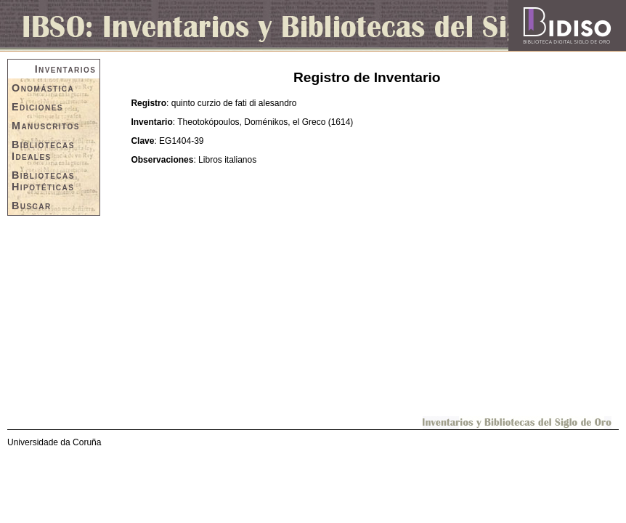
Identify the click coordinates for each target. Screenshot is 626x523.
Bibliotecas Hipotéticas (43, 180)
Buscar (32, 205)
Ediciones (37, 107)
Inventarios (66, 69)
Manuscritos (46, 125)
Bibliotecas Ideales (43, 150)
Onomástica (43, 88)
